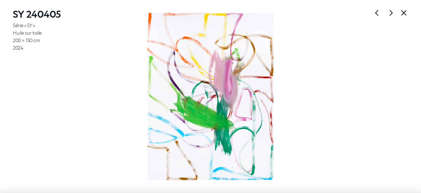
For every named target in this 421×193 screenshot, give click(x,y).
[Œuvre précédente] (391, 13)
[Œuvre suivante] (377, 13)
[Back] (404, 13)
